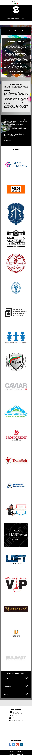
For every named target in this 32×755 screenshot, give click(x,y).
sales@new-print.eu (18, 718)
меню (22, 23)
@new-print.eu (19, 720)
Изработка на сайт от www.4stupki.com (16, 751)
